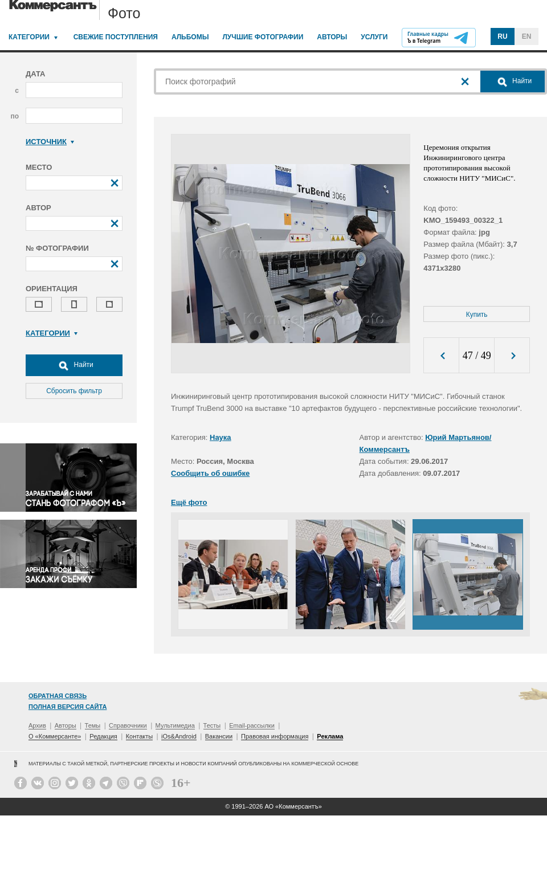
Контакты (139, 736)
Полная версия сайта (67, 706)
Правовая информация (274, 736)
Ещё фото (189, 502)
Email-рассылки (252, 725)
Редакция (103, 736)
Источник (50, 141)
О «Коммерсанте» (54, 736)
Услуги (374, 37)
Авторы (332, 37)
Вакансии (219, 736)
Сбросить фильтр (74, 391)
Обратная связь (57, 695)
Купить (477, 315)
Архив (37, 725)
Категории (29, 37)
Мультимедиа (175, 725)
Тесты (212, 725)
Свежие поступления (116, 37)
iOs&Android (179, 736)
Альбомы (190, 37)
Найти (74, 365)
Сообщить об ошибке (210, 473)
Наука (220, 437)
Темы (93, 725)
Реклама (330, 736)
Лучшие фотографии (262, 37)
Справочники (128, 725)
